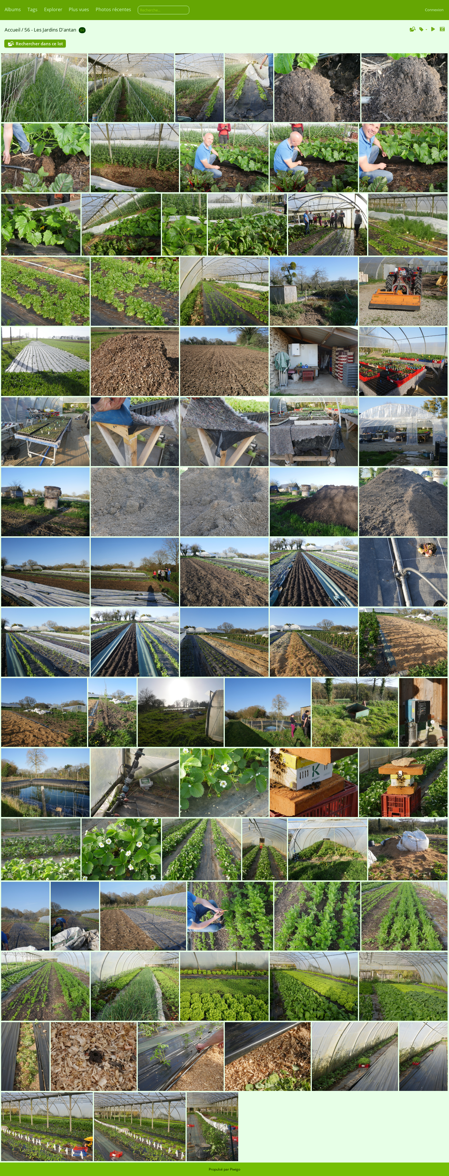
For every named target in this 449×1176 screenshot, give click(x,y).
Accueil (12, 29)
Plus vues (79, 9)
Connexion (434, 9)
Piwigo (235, 1169)
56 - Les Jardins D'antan (50, 29)
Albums (13, 9)
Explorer (53, 9)
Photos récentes (113, 9)
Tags (32, 9)
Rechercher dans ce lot (39, 43)
